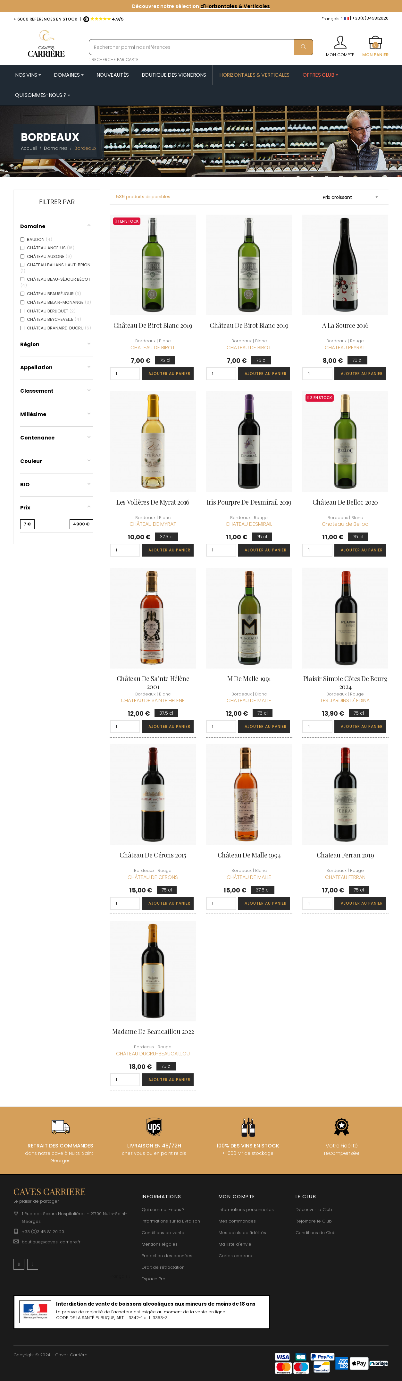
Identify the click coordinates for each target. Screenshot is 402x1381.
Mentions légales (160, 1244)
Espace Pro (153, 1279)
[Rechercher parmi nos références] (201, 47)
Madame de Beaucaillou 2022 (153, 1031)
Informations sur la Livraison (171, 1221)
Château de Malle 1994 (249, 854)
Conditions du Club (316, 1233)
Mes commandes (237, 1221)
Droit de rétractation (163, 1267)
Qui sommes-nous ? (163, 1209)
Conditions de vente (163, 1233)
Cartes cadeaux (236, 1256)
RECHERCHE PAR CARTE (113, 59)
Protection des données (167, 1256)
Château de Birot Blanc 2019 (152, 325)
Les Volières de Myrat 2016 (152, 502)
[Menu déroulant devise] (332, 19)
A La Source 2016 (345, 325)
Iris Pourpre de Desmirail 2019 (249, 502)
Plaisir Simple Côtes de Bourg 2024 (345, 682)
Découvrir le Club (314, 1209)
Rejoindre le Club (314, 1221)
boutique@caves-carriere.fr (51, 1242)
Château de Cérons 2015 (153, 854)
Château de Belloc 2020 (345, 502)
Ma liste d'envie (235, 1244)
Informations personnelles (246, 1209)
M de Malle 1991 (249, 678)
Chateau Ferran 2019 (345, 854)
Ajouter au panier (169, 373)
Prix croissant (352, 197)
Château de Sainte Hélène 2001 (153, 682)
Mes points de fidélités (242, 1233)
